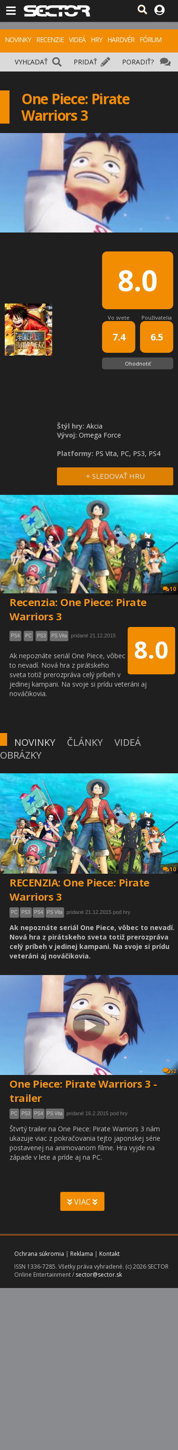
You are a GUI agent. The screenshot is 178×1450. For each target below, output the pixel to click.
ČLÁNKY (85, 742)
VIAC (82, 1202)
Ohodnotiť (138, 363)
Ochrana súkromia (39, 1254)
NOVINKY (18, 39)
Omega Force (100, 434)
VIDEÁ (77, 39)
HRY (96, 39)
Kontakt (109, 1254)
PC (14, 912)
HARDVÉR (120, 39)
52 (169, 1070)
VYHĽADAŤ (31, 61)
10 (169, 869)
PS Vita (55, 912)
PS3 (25, 912)
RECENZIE (50, 39)
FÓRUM (150, 39)
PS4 (38, 912)
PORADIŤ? (138, 61)
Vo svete (119, 317)
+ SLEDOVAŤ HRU (115, 476)
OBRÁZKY (20, 755)
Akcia (94, 425)
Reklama (81, 1254)
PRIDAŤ (85, 61)
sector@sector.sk (98, 1275)
